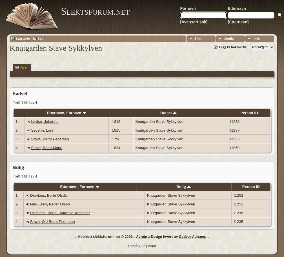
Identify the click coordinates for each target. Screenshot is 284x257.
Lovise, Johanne (44, 121)
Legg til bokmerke (233, 47)
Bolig (183, 187)
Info (257, 38)
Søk (41, 38)
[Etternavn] (238, 22)
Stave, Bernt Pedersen (50, 139)
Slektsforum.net (95, 11)
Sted (21, 67)
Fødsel (168, 113)
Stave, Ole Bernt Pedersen (52, 222)
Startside (23, 38)
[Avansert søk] (194, 22)
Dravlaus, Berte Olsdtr (48, 195)
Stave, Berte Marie (46, 148)
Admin (141, 236)
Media (229, 38)
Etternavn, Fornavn (66, 113)
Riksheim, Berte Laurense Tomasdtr (60, 213)
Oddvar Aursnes (192, 236)
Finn (198, 38)
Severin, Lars (42, 130)
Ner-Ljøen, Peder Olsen (50, 204)
